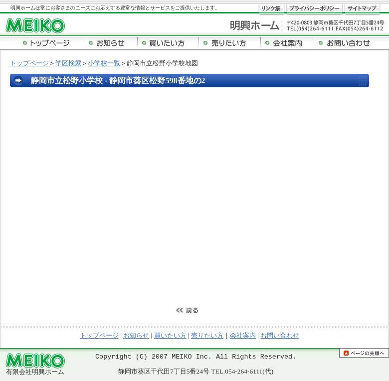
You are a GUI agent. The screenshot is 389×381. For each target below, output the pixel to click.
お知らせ (136, 335)
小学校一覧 (104, 63)
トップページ (29, 63)
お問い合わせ (279, 335)
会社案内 (243, 335)
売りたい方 (207, 335)
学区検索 (68, 63)
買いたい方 (170, 335)
